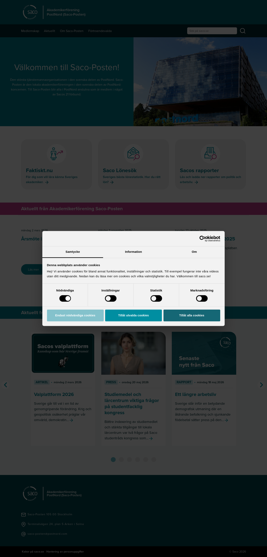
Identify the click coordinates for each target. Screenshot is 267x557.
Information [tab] (133, 251)
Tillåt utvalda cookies (133, 315)
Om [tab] (194, 251)
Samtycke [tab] (73, 251)
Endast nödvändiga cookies (75, 315)
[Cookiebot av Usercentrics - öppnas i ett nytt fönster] (202, 239)
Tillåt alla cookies (191, 315)
